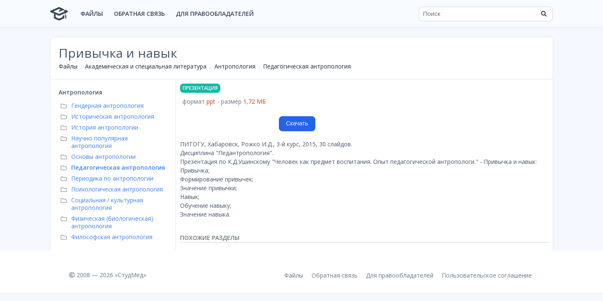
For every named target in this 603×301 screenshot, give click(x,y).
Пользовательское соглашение (487, 275)
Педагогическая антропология (307, 66)
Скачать (297, 123)
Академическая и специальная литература (145, 66)
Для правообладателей (215, 14)
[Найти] (543, 14)
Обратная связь (139, 14)
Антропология (234, 66)
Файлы (91, 14)
